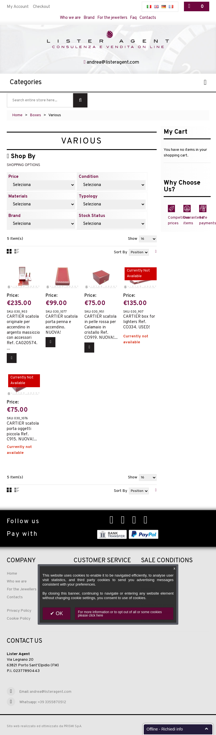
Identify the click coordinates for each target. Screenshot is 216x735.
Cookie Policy (18, 618)
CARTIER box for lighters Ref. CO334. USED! (139, 320)
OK (58, 613)
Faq (134, 18)
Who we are (70, 18)
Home (17, 115)
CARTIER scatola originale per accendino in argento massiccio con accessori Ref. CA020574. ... (23, 330)
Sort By (120, 252)
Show (132, 239)
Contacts (149, 18)
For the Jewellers (22, 589)
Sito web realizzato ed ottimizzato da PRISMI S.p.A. (44, 726)
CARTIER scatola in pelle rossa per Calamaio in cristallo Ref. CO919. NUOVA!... (101, 325)
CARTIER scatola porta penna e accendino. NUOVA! (62, 323)
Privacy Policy (19, 610)
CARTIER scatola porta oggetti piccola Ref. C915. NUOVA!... (23, 429)
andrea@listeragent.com (113, 62)
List (16, 252)
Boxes (35, 115)
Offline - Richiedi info (165, 729)
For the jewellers (112, 18)
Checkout (41, 7)
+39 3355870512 (52, 702)
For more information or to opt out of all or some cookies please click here (120, 613)
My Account (18, 7)
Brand (89, 18)
